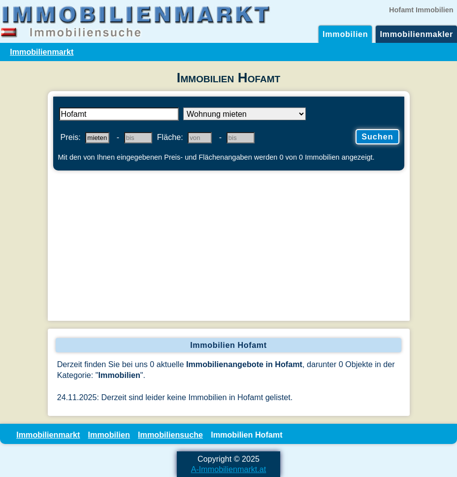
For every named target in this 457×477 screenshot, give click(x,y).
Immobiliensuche (170, 434)
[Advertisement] (229, 247)
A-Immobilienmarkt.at (228, 469)
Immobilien (345, 34)
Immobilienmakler (416, 34)
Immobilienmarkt (41, 51)
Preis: (71, 137)
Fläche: (170, 137)
